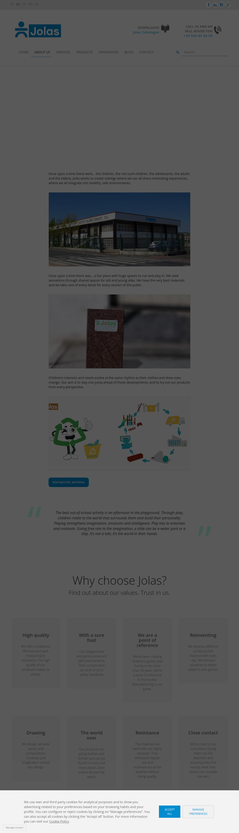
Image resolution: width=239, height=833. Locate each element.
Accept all (170, 811)
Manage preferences (198, 811)
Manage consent (14, 827)
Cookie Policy (59, 821)
